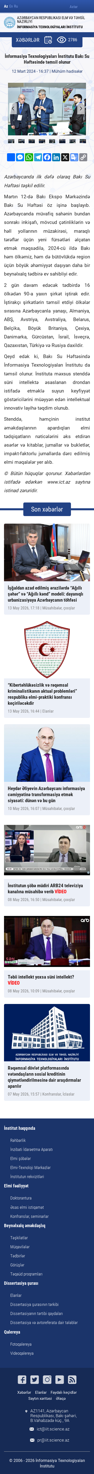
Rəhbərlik (18, 1140)
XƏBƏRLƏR (27, 40)
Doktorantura (21, 1197)
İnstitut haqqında (19, 1128)
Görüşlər (17, 1264)
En (11, 6)
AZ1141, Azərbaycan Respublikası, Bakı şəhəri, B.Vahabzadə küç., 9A (53, 1416)
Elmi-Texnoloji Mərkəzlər (30, 1167)
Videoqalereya (22, 1353)
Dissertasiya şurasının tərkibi (34, 1304)
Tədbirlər (17, 1255)
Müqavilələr (20, 1246)
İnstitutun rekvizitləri (27, 1176)
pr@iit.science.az (53, 1440)
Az (6, 6)
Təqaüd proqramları (26, 1273)
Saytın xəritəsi (40, 1398)
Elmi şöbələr (20, 1158)
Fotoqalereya (21, 1344)
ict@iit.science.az (53, 1429)
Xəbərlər (24, 1392)
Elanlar (16, 1295)
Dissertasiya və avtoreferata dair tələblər (44, 1322)
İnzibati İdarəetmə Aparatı (31, 1149)
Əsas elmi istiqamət (27, 1207)
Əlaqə (61, 1398)
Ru (16, 6)
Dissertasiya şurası (21, 1283)
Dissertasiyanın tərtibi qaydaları (36, 1313)
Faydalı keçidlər (64, 1392)
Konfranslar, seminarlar (29, 1216)
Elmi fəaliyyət (16, 1186)
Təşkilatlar (19, 1237)
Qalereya (12, 1332)
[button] (81, 108)
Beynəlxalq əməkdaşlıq (24, 1225)
